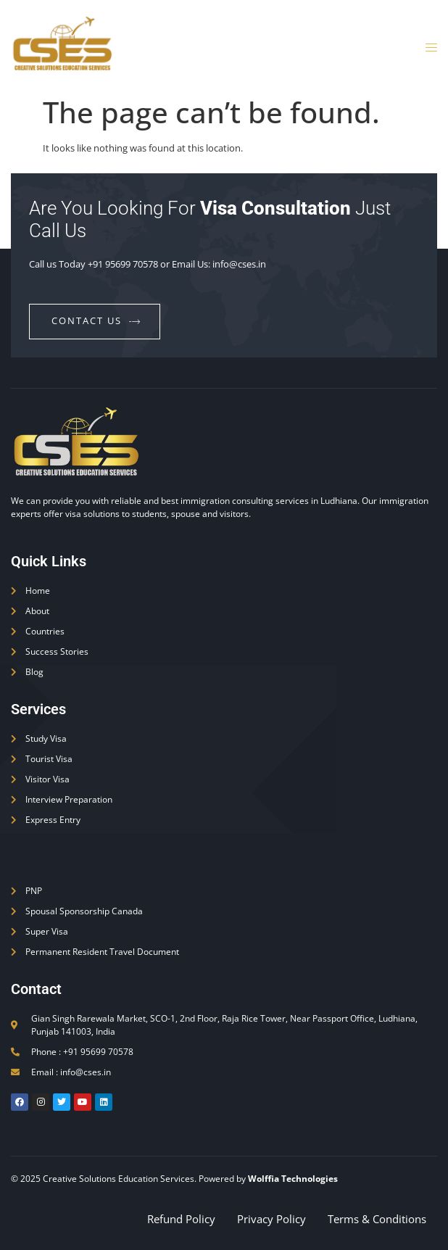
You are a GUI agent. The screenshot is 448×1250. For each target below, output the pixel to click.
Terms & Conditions (377, 1219)
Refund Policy (181, 1219)
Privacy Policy (271, 1219)
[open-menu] (427, 48)
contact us (96, 320)
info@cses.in (239, 263)
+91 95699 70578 (123, 263)
